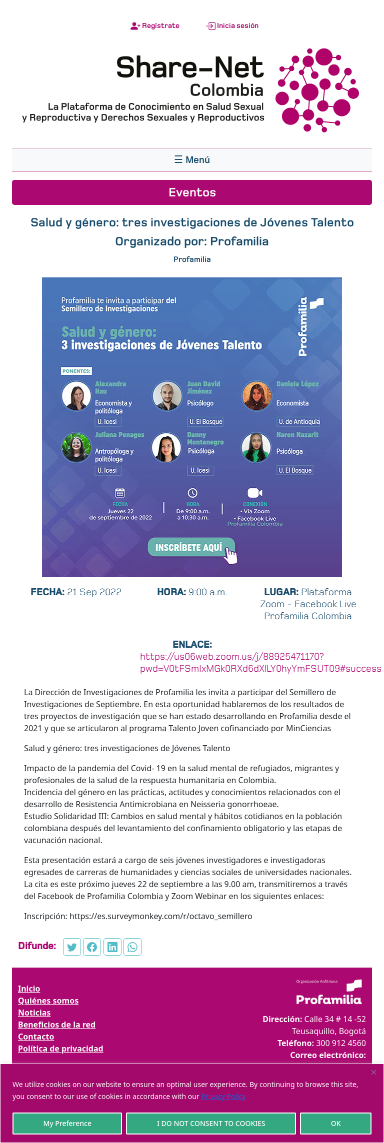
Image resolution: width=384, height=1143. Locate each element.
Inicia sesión (232, 26)
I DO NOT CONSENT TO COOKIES (211, 1123)
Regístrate (155, 26)
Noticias (34, 1012)
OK (336, 1123)
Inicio (29, 988)
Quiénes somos (48, 1000)
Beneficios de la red (57, 1024)
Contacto (36, 1036)
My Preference (67, 1123)
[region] (192, 1103)
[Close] (374, 1072)
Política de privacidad (61, 1048)
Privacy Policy (224, 1096)
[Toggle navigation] (192, 159)
